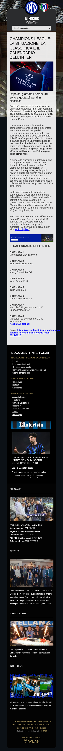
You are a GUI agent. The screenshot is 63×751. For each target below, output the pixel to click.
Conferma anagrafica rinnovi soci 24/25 (29, 370)
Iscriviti (15, 361)
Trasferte (16, 400)
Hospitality (16, 406)
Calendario (17, 382)
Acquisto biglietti (19, 397)
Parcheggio (17, 414)
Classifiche (17, 388)
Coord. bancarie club (21, 373)
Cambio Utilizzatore (20, 403)
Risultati (15, 385)
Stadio (15, 412)
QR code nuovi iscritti (21, 367)
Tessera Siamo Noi (20, 409)
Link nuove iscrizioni (21, 364)
